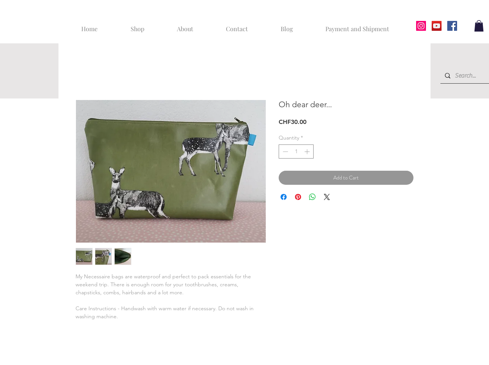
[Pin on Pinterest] (298, 197)
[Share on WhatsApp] (312, 197)
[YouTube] (437, 26)
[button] (479, 26)
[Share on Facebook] (283, 197)
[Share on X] (326, 197)
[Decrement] (284, 151)
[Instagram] (421, 26)
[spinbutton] (296, 151)
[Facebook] (452, 26)
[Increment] (307, 151)
